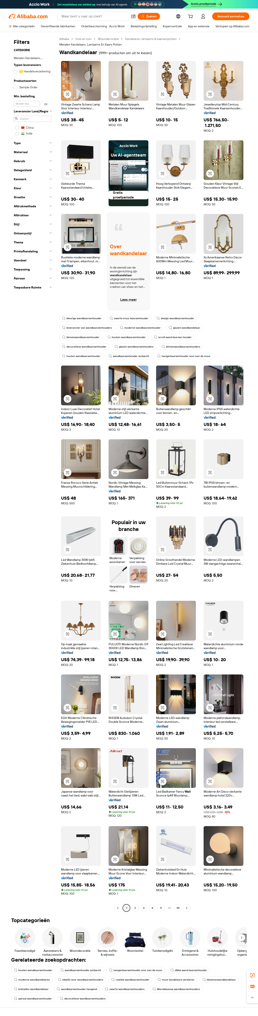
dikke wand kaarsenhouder (188, 970)
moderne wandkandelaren (32, 979)
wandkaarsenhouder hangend (77, 989)
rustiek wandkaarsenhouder (130, 979)
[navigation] (32, 474)
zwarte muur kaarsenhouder (129, 318)
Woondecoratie (108, 39)
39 (178, 907)
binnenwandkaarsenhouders (181, 346)
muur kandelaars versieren (176, 979)
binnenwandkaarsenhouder (80, 337)
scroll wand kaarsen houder (173, 337)
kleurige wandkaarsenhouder (81, 318)
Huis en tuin (83, 39)
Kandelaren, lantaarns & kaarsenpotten (151, 39)
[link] (252, 975)
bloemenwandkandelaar (219, 979)
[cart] (191, 17)
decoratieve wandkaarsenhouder (84, 346)
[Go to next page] (186, 908)
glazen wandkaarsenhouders (134, 346)
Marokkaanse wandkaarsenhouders (176, 989)
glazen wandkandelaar (184, 328)
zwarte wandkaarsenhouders (124, 989)
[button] (133, 16)
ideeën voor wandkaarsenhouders (80, 979)
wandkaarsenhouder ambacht (129, 356)
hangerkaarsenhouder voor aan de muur (183, 356)
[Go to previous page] (118, 908)
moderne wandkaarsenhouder (140, 328)
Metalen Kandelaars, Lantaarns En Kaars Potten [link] (90, 44)
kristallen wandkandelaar (31, 989)
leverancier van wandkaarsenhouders (87, 328)
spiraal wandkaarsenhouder (33, 998)
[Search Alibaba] (94, 16)
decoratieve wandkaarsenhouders (83, 998)
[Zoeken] (149, 16)
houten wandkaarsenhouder (127, 337)
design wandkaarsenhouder (175, 318)
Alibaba (64, 39)
